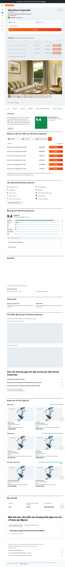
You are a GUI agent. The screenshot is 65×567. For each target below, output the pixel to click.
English (43, 1)
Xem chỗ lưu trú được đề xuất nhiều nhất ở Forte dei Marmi (51, 439)
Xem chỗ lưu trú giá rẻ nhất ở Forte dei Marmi (52, 409)
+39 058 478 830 (12, 15)
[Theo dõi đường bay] (2, 22)
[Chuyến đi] (2, 29)
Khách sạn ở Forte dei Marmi (16, 510)
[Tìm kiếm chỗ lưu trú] (2, 12)
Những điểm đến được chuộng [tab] (31, 501)
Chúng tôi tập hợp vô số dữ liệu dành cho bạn (35, 529)
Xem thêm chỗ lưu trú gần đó (56, 381)
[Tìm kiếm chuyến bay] (2, 9)
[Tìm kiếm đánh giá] (36, 238)
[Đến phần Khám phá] (2, 19)
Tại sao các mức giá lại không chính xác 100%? (35, 532)
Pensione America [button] (40, 456)
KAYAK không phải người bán (35, 527)
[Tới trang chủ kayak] (9, 5)
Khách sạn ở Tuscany (40, 539)
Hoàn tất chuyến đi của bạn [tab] (15, 501)
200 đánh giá (19, 17)
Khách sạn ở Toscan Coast (51, 539)
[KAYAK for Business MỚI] (2, 25)
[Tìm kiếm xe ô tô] (2, 15)
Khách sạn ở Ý (31, 539)
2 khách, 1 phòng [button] (13, 26)
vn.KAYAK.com (9, 539)
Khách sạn (16, 539)
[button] (63, 1)
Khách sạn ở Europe (23, 539)
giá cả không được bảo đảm (33, 522)
